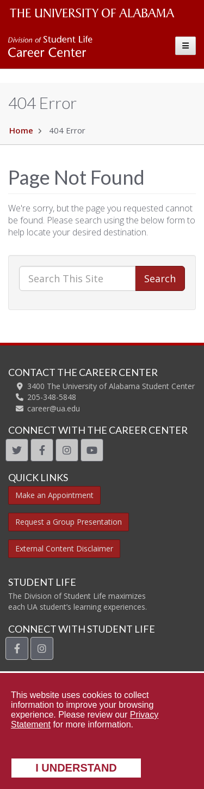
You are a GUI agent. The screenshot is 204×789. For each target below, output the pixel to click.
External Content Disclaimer (64, 548)
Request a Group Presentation (68, 522)
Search (160, 278)
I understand (76, 768)
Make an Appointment (54, 495)
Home (21, 130)
